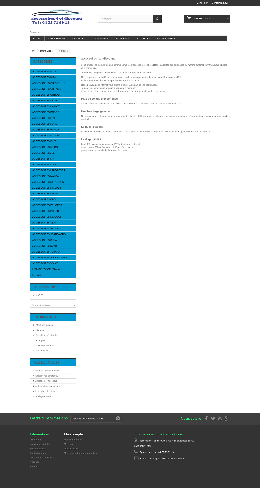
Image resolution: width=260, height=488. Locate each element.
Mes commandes (73, 439)
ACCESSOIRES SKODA (45, 228)
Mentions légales (44, 325)
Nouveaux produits (40, 444)
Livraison (40, 330)
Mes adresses (71, 448)
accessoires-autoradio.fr (47, 375)
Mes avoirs (70, 444)
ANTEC (39, 295)
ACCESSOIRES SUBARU (46, 240)
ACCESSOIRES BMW (44, 77)
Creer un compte (56, 38)
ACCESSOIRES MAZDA (45, 176)
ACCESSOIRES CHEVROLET (48, 83)
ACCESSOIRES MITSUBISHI (48, 187)
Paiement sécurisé (45, 345)
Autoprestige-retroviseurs (47, 386)
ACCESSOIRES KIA (43, 158)
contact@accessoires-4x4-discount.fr (166, 458)
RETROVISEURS (166, 38)
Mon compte (73, 434)
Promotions (36, 439)
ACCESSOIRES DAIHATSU (47, 106)
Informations (78, 38)
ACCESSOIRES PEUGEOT (47, 205)
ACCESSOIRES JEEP (44, 152)
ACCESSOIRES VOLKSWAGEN (49, 257)
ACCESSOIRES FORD (44, 123)
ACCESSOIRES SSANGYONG (49, 234)
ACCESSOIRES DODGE (45, 112)
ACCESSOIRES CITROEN (46, 94)
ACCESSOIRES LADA (44, 164)
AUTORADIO (142, 38)
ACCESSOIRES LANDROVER (48, 170)
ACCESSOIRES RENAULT (46, 216)
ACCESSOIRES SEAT (44, 222)
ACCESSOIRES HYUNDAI (46, 135)
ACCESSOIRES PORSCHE (47, 211)
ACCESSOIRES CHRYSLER (47, 89)
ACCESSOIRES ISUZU (45, 141)
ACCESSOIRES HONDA (45, 129)
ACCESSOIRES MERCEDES (48, 182)
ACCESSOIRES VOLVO (45, 263)
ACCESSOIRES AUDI (44, 71)
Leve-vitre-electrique (45, 391)
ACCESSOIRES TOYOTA (46, 251)
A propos (40, 340)
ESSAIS (36, 275)
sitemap (34, 466)
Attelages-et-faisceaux (46, 381)
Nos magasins (42, 350)
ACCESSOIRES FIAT (43, 118)
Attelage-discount (44, 396)
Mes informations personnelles (80, 453)
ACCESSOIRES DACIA (45, 100)
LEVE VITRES (101, 38)
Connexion (202, 3)
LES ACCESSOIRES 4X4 (46, 269)
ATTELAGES (122, 38)
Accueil (36, 38)
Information (44, 317)
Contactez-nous (220, 3)
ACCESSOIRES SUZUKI (45, 246)
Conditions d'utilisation (46, 335)
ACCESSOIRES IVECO (45, 147)
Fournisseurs (45, 287)
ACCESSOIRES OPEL (44, 199)
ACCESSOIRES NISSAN (45, 193)
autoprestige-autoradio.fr (47, 370)
